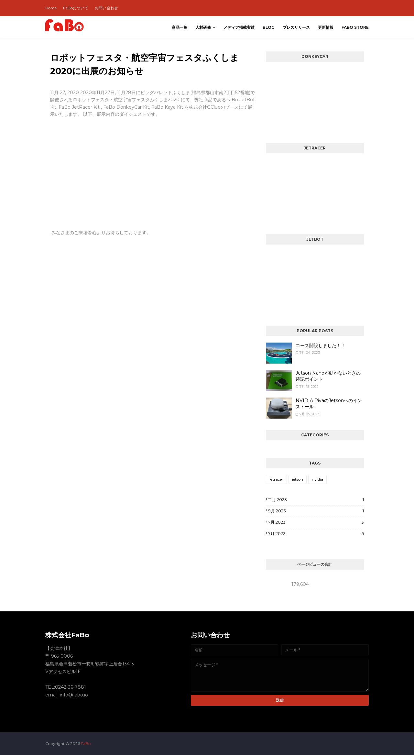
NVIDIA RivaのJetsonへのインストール (329, 404)
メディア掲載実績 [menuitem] (239, 27)
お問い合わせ (106, 7)
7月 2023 (316, 522)
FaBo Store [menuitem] (355, 27)
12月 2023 (316, 499)
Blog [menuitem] (269, 27)
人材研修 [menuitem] (203, 27)
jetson (297, 479)
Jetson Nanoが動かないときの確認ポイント (328, 376)
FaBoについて (75, 7)
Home (51, 7)
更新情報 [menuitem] (325, 27)
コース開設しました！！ (320, 345)
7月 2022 (316, 533)
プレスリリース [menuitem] (296, 27)
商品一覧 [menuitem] (179, 27)
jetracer (276, 479)
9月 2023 (316, 510)
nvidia (317, 479)
